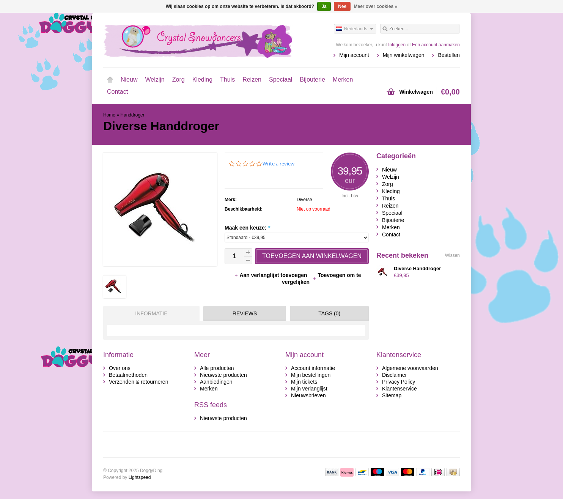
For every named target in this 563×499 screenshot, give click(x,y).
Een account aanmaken (436, 44)
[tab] (149, 313)
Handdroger (132, 115)
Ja (323, 6)
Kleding (202, 79)
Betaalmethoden (128, 375)
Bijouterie (312, 79)
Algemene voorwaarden (410, 368)
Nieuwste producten (223, 375)
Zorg (178, 79)
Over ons (120, 368)
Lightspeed (140, 477)
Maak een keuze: (247, 228)
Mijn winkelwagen (404, 55)
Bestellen (449, 55)
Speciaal (280, 79)
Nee (342, 6)
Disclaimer (394, 375)
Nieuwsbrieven (308, 395)
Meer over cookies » (376, 6)
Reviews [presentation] (245, 313)
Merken (343, 79)
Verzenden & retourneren (138, 382)
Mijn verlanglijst (309, 389)
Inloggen (397, 44)
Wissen (452, 255)
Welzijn (154, 79)
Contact (117, 91)
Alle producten (217, 368)
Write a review (278, 164)
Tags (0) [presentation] (329, 313)
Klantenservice (399, 389)
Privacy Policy (398, 382)
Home (110, 80)
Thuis (227, 79)
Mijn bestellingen (310, 375)
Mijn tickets (304, 382)
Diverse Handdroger (417, 268)
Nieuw (129, 79)
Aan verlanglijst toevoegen (271, 275)
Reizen (251, 79)
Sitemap (391, 395)
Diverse (304, 199)
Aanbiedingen (216, 382)
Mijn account (354, 55)
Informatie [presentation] (151, 313)
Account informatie (313, 368)
